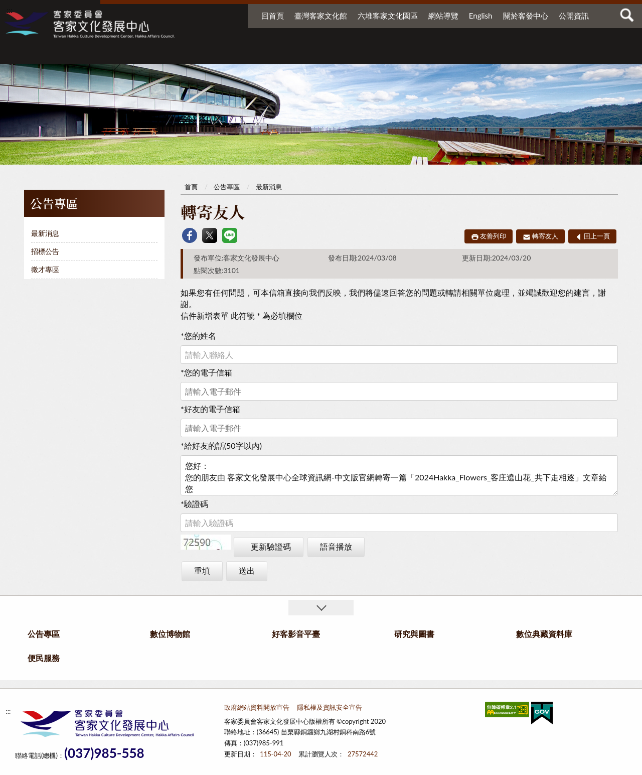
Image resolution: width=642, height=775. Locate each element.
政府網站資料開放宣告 (256, 707)
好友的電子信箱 (210, 409)
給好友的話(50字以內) (221, 445)
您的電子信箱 (206, 372)
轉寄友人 (545, 236)
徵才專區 (45, 269)
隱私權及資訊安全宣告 (329, 707)
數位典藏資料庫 (495, 54)
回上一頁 (597, 236)
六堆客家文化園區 (388, 15)
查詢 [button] (627, 15)
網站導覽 (443, 15)
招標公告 (45, 251)
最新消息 (45, 233)
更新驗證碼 (271, 546)
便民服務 (557, 54)
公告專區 (219, 54)
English (481, 15)
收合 (321, 607)
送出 (247, 570)
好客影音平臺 (359, 54)
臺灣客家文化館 (320, 15)
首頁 (191, 187)
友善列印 (493, 236)
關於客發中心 (525, 15)
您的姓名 (198, 335)
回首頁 (272, 15)
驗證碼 (194, 503)
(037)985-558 (104, 753)
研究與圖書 (421, 54)
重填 (202, 570)
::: (10, 10)
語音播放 (336, 546)
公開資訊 (574, 15)
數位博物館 (289, 54)
